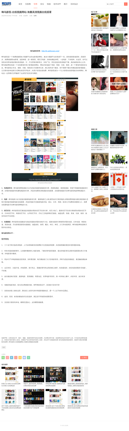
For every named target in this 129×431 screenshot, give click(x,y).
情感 (49, 4)
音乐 (42, 4)
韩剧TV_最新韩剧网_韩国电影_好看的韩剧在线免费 (34, 376)
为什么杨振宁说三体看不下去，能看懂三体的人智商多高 (100, 182)
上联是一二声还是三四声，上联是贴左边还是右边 (119, 181)
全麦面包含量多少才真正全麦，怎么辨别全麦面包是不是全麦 (100, 204)
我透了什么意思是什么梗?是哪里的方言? (119, 85)
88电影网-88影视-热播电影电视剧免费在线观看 (56, 376)
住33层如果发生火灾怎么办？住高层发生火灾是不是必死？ (119, 65)
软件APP (57, 4)
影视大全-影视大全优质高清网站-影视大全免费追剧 (12, 376)
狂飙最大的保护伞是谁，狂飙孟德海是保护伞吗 (119, 139)
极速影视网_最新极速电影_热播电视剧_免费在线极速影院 (78, 376)
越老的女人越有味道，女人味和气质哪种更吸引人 (100, 161)
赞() (84, 357)
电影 (4, 347)
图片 (66, 4)
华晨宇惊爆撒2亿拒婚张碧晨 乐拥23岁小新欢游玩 (100, 85)
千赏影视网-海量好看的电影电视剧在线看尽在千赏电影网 (34, 399)
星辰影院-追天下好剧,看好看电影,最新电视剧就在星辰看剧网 (56, 399)
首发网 (5, 342)
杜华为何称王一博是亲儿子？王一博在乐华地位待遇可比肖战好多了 (100, 43)
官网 (35, 4)
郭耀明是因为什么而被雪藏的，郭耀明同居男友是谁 (119, 42)
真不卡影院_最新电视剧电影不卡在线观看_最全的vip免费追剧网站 (12, 400)
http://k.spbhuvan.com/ (50, 51)
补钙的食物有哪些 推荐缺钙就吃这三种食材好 (100, 22)
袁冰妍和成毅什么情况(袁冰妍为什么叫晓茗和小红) (119, 22)
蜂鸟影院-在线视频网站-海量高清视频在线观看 (23, 342)
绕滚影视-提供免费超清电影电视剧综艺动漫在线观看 (78, 399)
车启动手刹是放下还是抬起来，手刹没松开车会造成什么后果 (119, 204)
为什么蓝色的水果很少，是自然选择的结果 (119, 161)
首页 (20, 4)
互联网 (28, 4)
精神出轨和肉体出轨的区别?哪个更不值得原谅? (100, 64)
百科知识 (74, 4)
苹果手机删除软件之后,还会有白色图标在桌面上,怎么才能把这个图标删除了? (100, 140)
